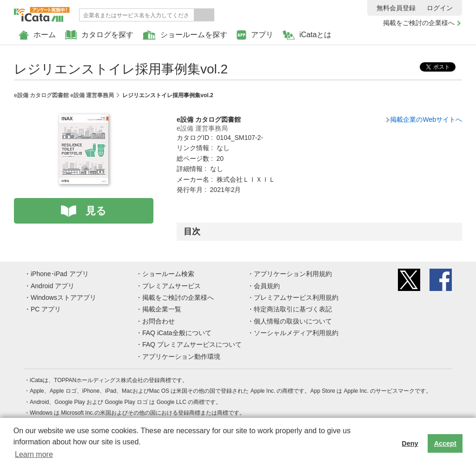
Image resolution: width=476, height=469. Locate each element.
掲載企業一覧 (161, 309)
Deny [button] (410, 443)
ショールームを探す (185, 35)
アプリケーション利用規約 (293, 273)
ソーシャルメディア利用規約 (296, 333)
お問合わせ (158, 321)
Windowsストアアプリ (63, 297)
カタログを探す (99, 35)
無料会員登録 (396, 8)
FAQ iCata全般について (177, 333)
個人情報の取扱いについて (293, 321)
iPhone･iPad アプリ (60, 273)
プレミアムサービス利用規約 (296, 297)
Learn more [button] (34, 454)
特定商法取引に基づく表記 (293, 309)
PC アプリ (46, 309)
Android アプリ (52, 286)
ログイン (440, 8)
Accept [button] (445, 443)
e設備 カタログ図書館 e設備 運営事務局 (64, 95)
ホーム (37, 35)
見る (96, 211)
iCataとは (307, 35)
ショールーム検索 (168, 273)
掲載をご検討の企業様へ (419, 22)
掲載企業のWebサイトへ (426, 119)
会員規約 (267, 286)
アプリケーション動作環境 (181, 356)
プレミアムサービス (171, 286)
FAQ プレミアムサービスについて (192, 344)
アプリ (255, 35)
